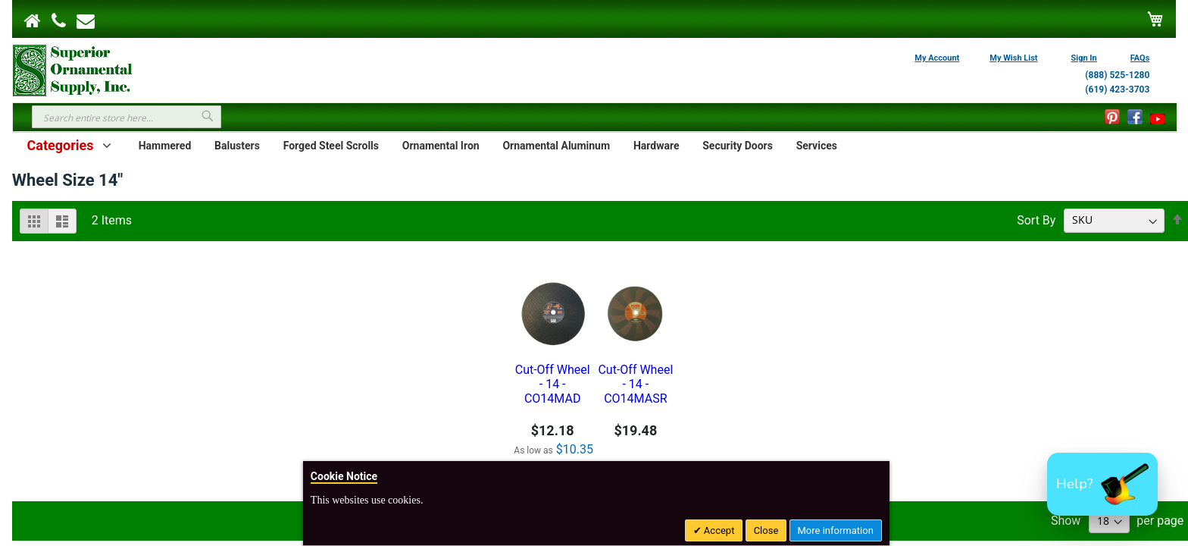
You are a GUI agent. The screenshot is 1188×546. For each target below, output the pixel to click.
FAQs (1140, 58)
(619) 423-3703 (1117, 89)
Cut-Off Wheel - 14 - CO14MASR (635, 384)
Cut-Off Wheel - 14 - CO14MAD (552, 384)
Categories (60, 145)
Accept (718, 530)
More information (836, 530)
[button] (1102, 484)
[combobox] (126, 116)
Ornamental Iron (441, 146)
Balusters (237, 146)
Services (816, 146)
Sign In (1084, 58)
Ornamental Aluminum (556, 146)
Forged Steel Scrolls (331, 146)
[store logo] (72, 69)
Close (766, 530)
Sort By (1036, 219)
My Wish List (1013, 58)
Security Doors (737, 146)
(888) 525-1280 (1117, 75)
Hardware (656, 146)
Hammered (165, 146)
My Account (936, 58)
